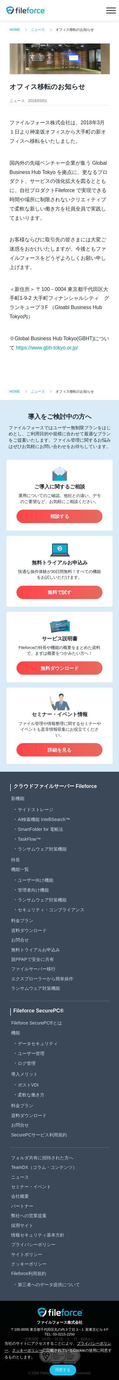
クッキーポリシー (29, 1263)
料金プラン (22, 920)
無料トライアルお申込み (35, 949)
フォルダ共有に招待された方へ (42, 1157)
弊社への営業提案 (29, 1215)
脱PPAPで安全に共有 (32, 959)
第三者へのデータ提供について (49, 1284)
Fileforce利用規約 (28, 1273)
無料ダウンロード (60, 668)
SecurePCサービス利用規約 (39, 1134)
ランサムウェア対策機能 (42, 849)
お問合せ (20, 939)
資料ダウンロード (29, 930)
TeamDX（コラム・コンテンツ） (44, 1167)
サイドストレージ (35, 809)
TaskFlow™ (29, 839)
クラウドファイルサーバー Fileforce (55, 786)
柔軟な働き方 (31, 1094)
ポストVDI (28, 1084)
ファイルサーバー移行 (33, 968)
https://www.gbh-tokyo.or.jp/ (47, 347)
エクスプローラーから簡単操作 (42, 978)
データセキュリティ (38, 1043)
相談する (59, 516)
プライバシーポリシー (33, 1244)
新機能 (17, 798)
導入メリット (24, 1074)
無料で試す (59, 592)
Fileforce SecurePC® (38, 1010)
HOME (15, 29)
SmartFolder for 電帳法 (40, 829)
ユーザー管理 (31, 1053)
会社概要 (20, 1196)
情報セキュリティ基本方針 (37, 1235)
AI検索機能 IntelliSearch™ (44, 819)
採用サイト (22, 1225)
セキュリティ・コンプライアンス (51, 909)
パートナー (22, 1206)
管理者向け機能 (33, 890)
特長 (15, 859)
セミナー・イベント (31, 1186)
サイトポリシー (26, 1254)
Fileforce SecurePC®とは (36, 1022)
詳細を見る (59, 750)
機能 (15, 1032)
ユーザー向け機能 (35, 880)
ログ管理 (27, 1063)
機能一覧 (20, 869)
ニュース (38, 29)
